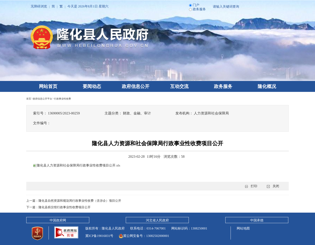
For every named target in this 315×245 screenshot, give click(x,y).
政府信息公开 (135, 86)
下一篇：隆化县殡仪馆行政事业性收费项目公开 (60, 207)
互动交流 (179, 86)
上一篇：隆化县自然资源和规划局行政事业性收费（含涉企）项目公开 (77, 200)
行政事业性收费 (74, 98)
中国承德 (256, 220)
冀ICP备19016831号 (99, 236)
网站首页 (48, 86)
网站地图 (242, 228)
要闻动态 (92, 86)
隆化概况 (267, 86)
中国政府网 (58, 220)
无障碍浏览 (39, 6)
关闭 (276, 186)
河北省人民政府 (157, 220)
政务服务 (223, 86)
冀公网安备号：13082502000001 (144, 236)
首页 (29, 98)
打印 (254, 186)
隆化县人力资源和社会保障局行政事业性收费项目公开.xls (79, 165)
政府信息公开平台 (48, 98)
